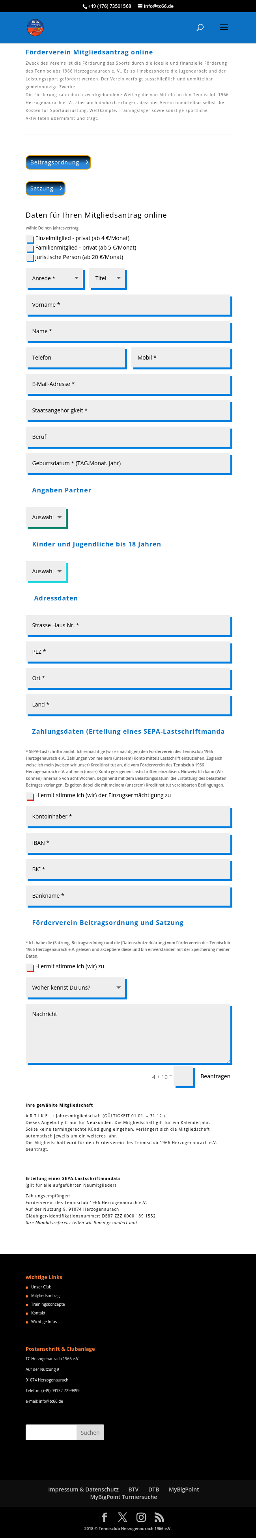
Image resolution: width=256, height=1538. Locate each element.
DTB (153, 1489)
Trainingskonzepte (48, 1304)
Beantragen (215, 1076)
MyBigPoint (184, 1489)
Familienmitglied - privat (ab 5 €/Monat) (81, 248)
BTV (133, 1489)
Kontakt (38, 1313)
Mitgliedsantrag (45, 1295)
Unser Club (41, 1287)
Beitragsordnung (54, 162)
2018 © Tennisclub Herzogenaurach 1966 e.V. (128, 1528)
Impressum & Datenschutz (83, 1489)
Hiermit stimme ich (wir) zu (65, 966)
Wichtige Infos (44, 1321)
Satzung (42, 188)
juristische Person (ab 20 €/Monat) (74, 257)
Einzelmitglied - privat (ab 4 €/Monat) (77, 238)
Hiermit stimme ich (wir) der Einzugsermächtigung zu (98, 795)
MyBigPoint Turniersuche (123, 1497)
